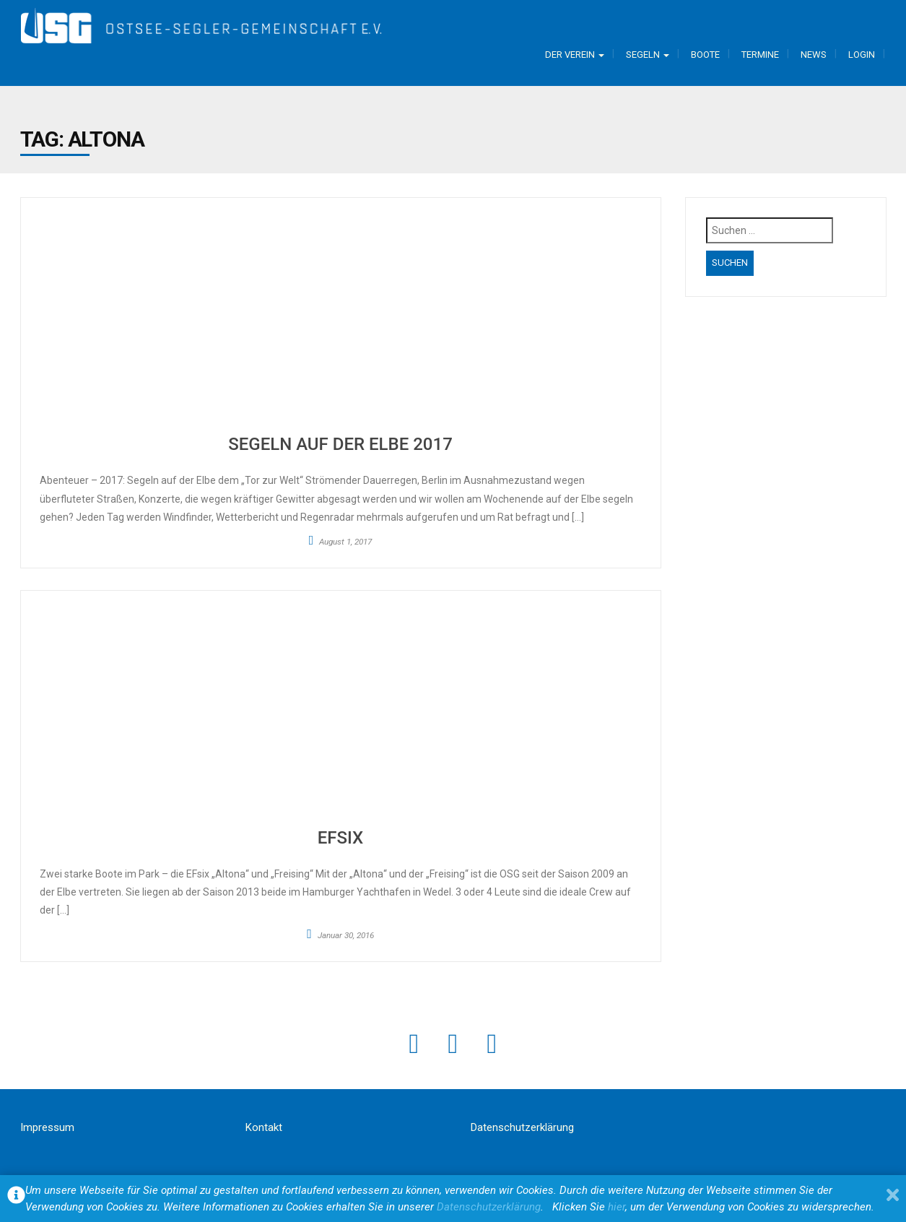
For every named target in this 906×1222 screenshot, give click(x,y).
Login (861, 54)
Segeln (647, 54)
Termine (760, 54)
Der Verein (574, 54)
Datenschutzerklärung (522, 1127)
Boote (705, 54)
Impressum (47, 1127)
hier (616, 1206)
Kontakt (263, 1127)
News (814, 54)
